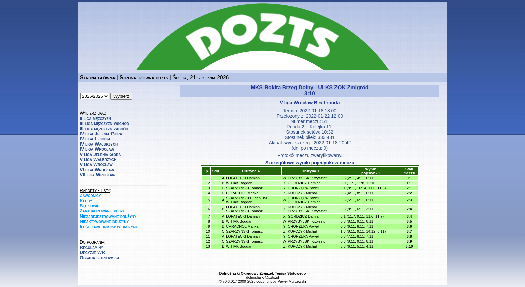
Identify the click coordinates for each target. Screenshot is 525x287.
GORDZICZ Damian (304, 183)
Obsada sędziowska (99, 257)
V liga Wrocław (96, 164)
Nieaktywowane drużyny (104, 221)
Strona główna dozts (143, 77)
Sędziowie (89, 205)
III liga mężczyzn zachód (104, 128)
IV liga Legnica (95, 138)
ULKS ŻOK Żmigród (343, 87)
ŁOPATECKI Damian (243, 178)
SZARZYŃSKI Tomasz (244, 188)
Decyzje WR (92, 252)
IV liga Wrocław (97, 149)
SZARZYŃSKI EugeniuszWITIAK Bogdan (247, 200)
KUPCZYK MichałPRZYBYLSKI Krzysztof (307, 209)
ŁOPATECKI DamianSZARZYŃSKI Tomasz (244, 209)
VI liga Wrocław (97, 169)
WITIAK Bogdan (239, 183)
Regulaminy (91, 247)
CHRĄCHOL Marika (242, 193)
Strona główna (97, 77)
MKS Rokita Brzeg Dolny (282, 87)
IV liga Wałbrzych (99, 144)
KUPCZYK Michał (302, 193)
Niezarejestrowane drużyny (108, 216)
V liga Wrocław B (299, 102)
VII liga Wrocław (97, 174)
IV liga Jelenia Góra (101, 133)
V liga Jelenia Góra (100, 154)
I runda (332, 102)
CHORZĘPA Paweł (303, 188)
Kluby (86, 200)
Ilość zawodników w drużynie (109, 226)
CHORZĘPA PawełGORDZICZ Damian (304, 200)
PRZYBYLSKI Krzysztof (307, 178)
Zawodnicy (90, 195)
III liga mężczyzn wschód (104, 123)
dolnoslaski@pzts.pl (262, 277)
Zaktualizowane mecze (102, 210)
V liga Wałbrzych (98, 159)
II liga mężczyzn (95, 118)
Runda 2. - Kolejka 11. (310, 126)
